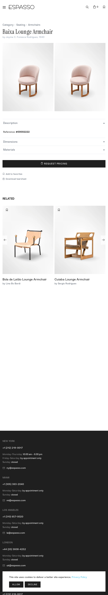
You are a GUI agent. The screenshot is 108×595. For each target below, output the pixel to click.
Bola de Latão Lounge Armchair (25, 279)
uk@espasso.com (16, 565)
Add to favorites (12, 174)
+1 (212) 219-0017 (13, 447)
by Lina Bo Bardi (11, 283)
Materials (9, 149)
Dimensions (10, 141)
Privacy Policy (79, 577)
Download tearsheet (14, 179)
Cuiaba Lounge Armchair (72, 279)
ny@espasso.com (16, 468)
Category (8, 24)
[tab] (54, 123)
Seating (20, 24)
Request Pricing (54, 163)
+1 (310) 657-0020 (13, 516)
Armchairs (34, 24)
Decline (32, 584)
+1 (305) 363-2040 (13, 484)
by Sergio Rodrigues (65, 283)
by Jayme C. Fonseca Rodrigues (20, 37)
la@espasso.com (16, 532)
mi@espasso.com (16, 500)
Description (10, 123)
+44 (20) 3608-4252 (14, 549)
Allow (16, 584)
